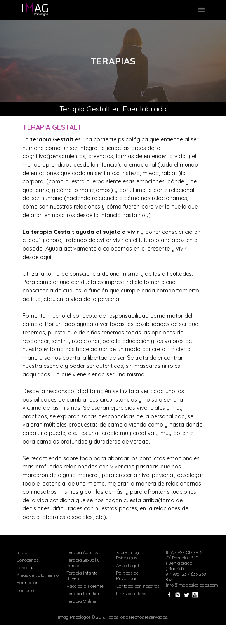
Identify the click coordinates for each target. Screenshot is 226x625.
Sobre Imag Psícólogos (127, 555)
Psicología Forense (85, 586)
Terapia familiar (82, 593)
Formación (27, 582)
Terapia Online (81, 601)
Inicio (22, 552)
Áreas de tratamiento (38, 575)
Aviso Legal (127, 565)
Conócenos (27, 560)
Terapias (25, 567)
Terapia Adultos (82, 552)
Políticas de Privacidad (127, 575)
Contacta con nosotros (137, 586)
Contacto (25, 590)
